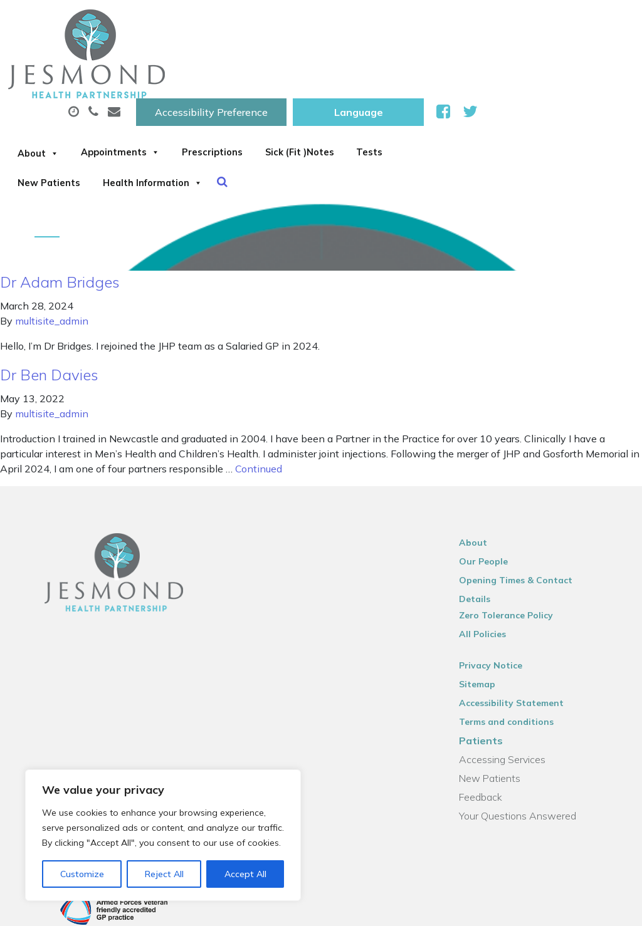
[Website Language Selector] (514, 23)
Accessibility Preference (367, 23)
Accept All (245, 874)
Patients (491, 678)
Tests (188, 106)
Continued (258, 423)
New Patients (272, 106)
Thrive (605, 907)
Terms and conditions (517, 659)
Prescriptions (406, 62)
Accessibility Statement (522, 641)
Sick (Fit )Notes (513, 62)
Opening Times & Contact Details (543, 534)
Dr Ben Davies (49, 329)
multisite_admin (51, 275)
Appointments (296, 62)
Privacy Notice (501, 603)
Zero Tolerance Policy (517, 553)
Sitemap (488, 622)
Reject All (164, 874)
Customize (82, 874)
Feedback (491, 735)
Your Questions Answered (528, 753)
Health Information (395, 106)
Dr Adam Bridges (60, 236)
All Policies (493, 572)
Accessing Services (513, 697)
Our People (494, 515)
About (196, 62)
